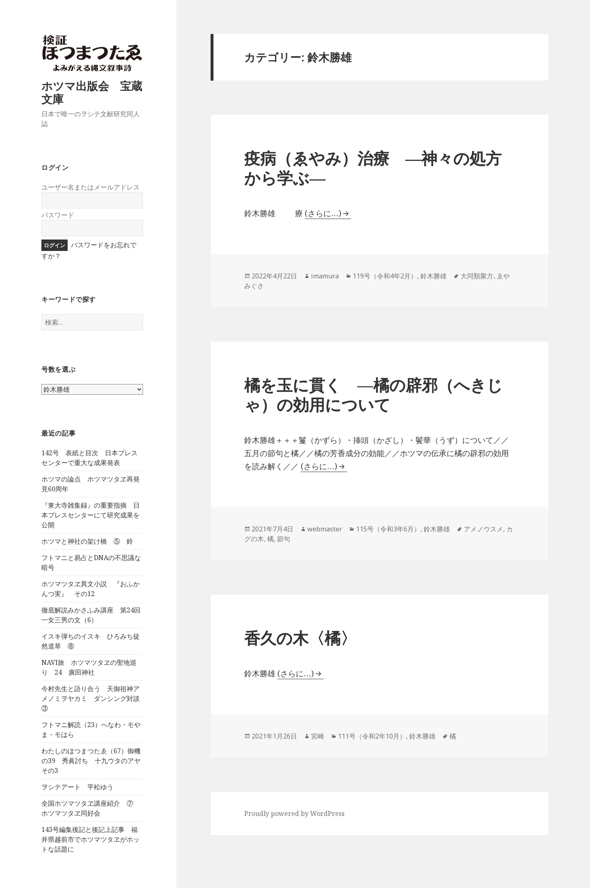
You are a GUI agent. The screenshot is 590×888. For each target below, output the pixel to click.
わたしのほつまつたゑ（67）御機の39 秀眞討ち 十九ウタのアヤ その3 (94, 761)
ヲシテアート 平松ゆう (77, 787)
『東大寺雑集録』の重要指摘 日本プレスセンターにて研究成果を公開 (90, 515)
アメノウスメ (483, 528)
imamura (325, 275)
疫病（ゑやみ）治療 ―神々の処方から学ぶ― (373, 167)
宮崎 (317, 736)
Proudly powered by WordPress (294, 813)
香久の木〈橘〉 (300, 637)
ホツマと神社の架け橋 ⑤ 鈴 (87, 541)
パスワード (57, 214)
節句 (283, 538)
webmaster (324, 528)
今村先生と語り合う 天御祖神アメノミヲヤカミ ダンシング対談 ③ (93, 699)
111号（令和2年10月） (372, 736)
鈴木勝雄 (433, 275)
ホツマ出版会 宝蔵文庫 (91, 93)
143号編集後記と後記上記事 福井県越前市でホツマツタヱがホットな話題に (90, 839)
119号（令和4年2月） (385, 275)
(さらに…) (323, 213)
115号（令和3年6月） (388, 528)
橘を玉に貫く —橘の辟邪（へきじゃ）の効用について (373, 394)
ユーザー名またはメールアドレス (90, 187)
